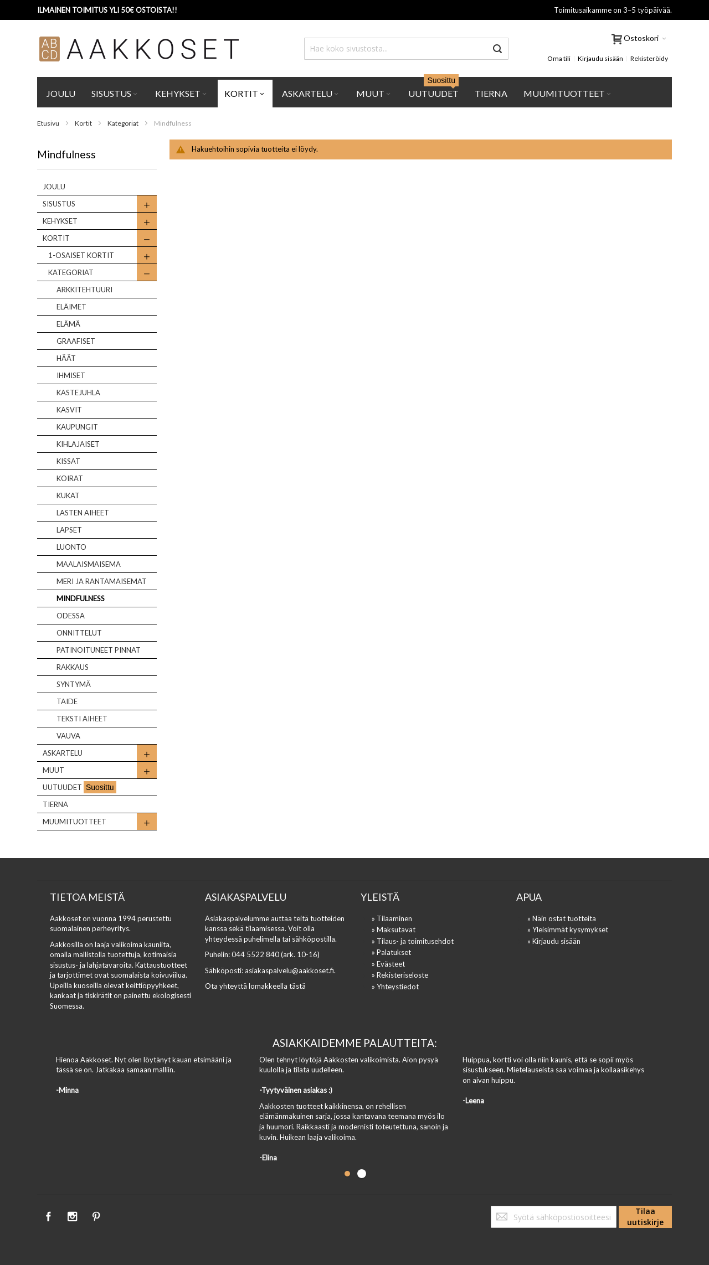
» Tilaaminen (392, 918)
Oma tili (559, 58)
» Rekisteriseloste (400, 974)
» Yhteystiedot (395, 986)
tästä (297, 986)
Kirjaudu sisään (600, 58)
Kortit (84, 123)
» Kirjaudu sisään (553, 941)
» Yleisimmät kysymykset (567, 929)
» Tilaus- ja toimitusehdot (413, 941)
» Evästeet (388, 963)
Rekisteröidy (649, 58)
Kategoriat (123, 123)
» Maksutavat (393, 929)
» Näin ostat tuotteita (561, 918)
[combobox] (406, 49)
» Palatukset (391, 952)
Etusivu (48, 123)
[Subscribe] (645, 1217)
